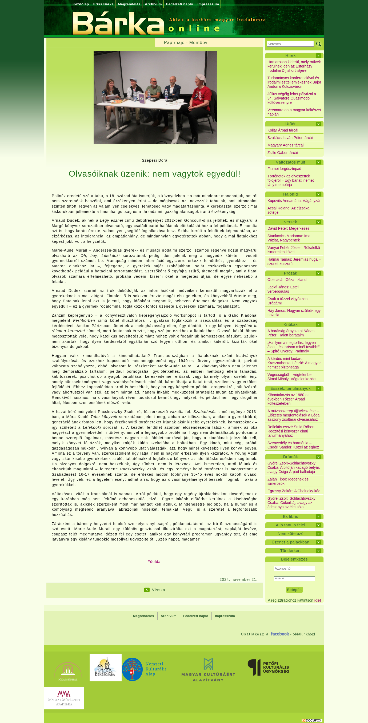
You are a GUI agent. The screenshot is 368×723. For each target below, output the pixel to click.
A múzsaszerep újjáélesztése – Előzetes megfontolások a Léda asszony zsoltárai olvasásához (293, 415)
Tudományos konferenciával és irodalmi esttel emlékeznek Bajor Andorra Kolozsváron (294, 82)
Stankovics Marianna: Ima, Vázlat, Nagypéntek (289, 238)
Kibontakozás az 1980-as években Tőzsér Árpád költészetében (288, 399)
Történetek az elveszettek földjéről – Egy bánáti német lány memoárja (290, 180)
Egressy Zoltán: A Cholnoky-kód (293, 491)
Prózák (290, 273)
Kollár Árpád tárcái (282, 130)
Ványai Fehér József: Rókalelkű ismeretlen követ (293, 249)
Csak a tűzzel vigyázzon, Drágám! (288, 301)
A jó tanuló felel (290, 525)
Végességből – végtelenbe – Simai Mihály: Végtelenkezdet (292, 376)
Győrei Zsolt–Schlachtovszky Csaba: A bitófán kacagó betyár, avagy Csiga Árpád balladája (293, 467)
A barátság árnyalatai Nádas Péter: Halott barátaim (290, 333)
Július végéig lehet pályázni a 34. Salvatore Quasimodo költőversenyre (291, 98)
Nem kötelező (291, 533)
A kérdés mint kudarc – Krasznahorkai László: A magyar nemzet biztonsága (294, 362)
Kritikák (290, 324)
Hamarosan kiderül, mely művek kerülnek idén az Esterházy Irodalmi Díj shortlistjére (294, 66)
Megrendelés (129, 4)
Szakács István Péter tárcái (290, 138)
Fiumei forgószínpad (284, 168)
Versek (290, 222)
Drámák (290, 456)
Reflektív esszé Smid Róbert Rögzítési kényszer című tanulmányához (291, 431)
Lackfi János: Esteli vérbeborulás (283, 289)
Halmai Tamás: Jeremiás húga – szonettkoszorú (294, 261)
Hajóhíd (290, 194)
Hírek (290, 55)
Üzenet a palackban (291, 542)
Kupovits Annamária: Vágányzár (294, 200)
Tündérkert (290, 550)
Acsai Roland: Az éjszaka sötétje (288, 210)
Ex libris (290, 516)
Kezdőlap (81, 4)
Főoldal (155, 561)
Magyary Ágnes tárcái (285, 145)
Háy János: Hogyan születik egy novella (294, 312)
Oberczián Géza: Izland (286, 279)
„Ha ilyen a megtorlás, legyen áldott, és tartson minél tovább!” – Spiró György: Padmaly (293, 346)
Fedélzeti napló (179, 4)
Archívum (153, 4)
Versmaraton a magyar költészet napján (294, 112)
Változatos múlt (290, 162)
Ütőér (290, 123)
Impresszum (208, 4)
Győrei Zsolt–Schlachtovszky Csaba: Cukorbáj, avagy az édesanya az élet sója (291, 502)
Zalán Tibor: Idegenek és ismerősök (288, 481)
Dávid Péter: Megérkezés (288, 228)
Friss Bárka (103, 4)
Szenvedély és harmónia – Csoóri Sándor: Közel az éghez (293, 445)
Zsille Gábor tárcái (282, 152)
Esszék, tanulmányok (290, 388)
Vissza (158, 590)
